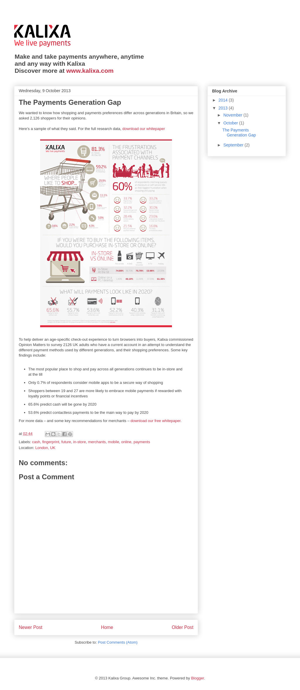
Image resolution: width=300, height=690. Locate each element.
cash (36, 442)
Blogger (197, 678)
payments (142, 442)
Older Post (182, 627)
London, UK (45, 448)
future (66, 442)
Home (107, 627)
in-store (79, 442)
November (233, 115)
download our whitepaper (143, 128)
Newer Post (30, 627)
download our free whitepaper (156, 421)
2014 (224, 100)
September (233, 145)
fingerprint (50, 442)
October (231, 123)
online (126, 442)
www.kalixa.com (89, 70)
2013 (224, 108)
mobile (113, 442)
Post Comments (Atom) (117, 642)
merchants (97, 442)
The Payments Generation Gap (239, 132)
